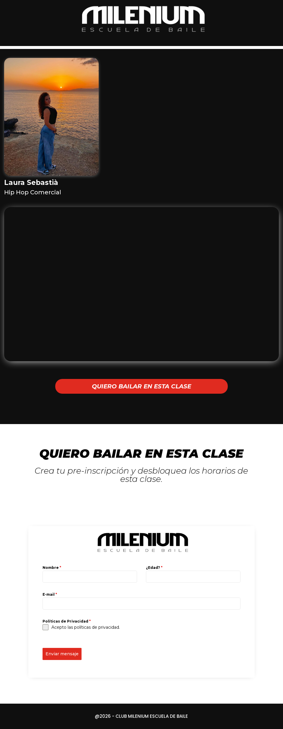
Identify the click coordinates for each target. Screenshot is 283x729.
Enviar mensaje (62, 653)
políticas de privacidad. (97, 627)
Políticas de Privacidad (67, 621)
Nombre (52, 567)
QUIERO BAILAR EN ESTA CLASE (141, 386)
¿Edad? (154, 567)
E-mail (50, 594)
